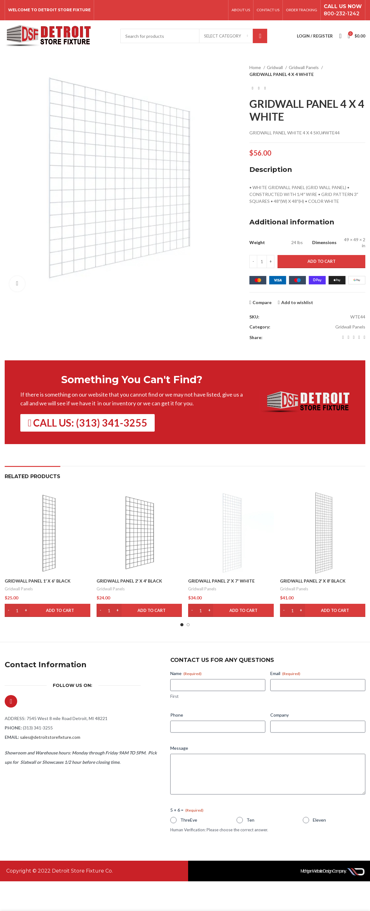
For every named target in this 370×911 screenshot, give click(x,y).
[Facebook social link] (343, 337)
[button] (47, 610)
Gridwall (275, 67)
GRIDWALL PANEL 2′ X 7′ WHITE (221, 580)
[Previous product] (252, 88)
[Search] (193, 36)
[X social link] (348, 337)
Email (285, 673)
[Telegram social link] (364, 337)
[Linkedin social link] (359, 337)
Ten (250, 820)
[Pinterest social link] (354, 337)
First (174, 696)
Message (179, 748)
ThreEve (188, 820)
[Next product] (265, 88)
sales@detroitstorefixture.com (50, 737)
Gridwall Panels (304, 67)
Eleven (319, 820)
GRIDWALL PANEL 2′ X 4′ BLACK (129, 580)
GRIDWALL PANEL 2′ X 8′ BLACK (313, 580)
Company (279, 715)
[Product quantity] (262, 261)
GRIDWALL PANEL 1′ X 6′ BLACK (38, 580)
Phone (176, 715)
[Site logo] (48, 35)
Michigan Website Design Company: (323, 870)
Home (255, 67)
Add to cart (322, 261)
